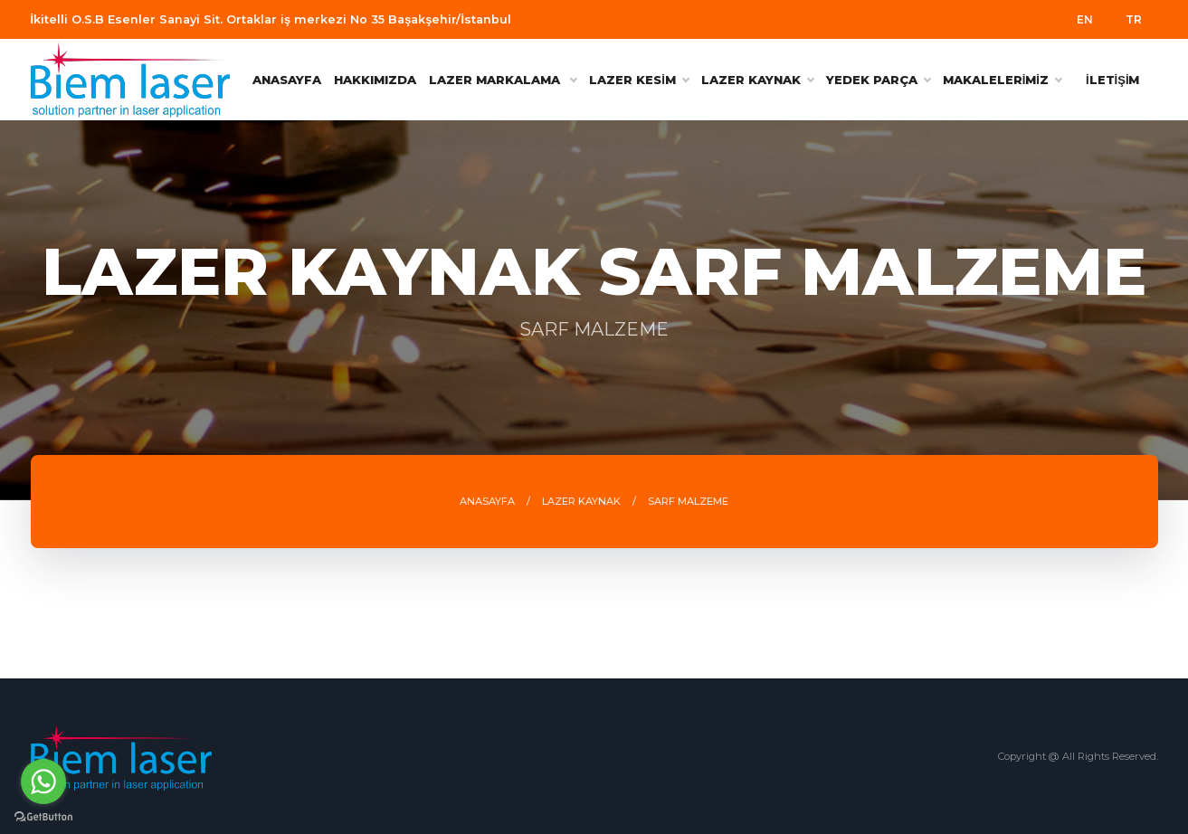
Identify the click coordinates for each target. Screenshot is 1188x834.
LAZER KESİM (639, 79)
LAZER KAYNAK (757, 79)
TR (1134, 19)
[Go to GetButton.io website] (43, 815)
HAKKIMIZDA (375, 79)
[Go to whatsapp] (43, 781)
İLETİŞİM (1113, 79)
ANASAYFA (287, 79)
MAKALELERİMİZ (1002, 79)
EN (1085, 19)
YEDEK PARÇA (878, 79)
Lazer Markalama (503, 79)
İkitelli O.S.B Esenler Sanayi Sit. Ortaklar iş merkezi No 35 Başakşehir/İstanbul (271, 19)
